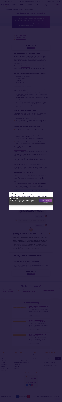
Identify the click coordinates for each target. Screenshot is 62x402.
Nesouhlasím (45, 202)
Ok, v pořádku (45, 200)
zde (21, 203)
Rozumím (46, 207)
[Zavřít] (52, 193)
